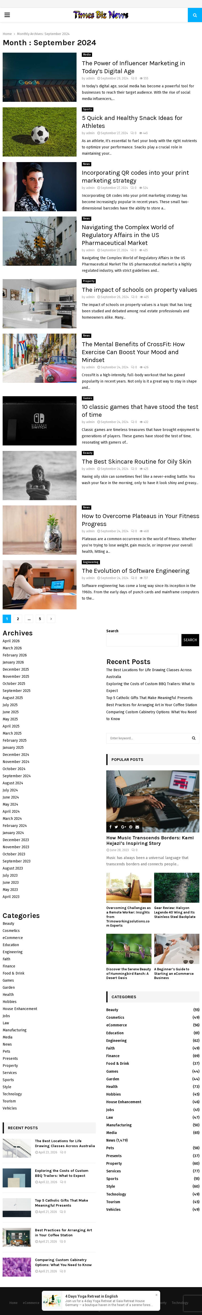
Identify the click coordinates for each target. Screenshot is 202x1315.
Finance (9, 966)
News (86, 164)
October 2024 (14, 769)
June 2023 (11, 882)
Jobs (6, 1016)
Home (13, 1303)
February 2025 (15, 740)
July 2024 (10, 790)
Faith (6, 959)
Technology (12, 1094)
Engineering (91, 562)
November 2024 (16, 762)
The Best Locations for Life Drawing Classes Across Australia (65, 1143)
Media (87, 54)
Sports (87, 109)
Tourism (9, 1101)
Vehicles (10, 1108)
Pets (6, 1051)
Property (88, 281)
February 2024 (15, 826)
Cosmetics (11, 930)
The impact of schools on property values (139, 289)
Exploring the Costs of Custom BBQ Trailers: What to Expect (61, 1173)
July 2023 (10, 875)
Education (11, 945)
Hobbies (10, 1002)
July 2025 (10, 705)
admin (90, 78)
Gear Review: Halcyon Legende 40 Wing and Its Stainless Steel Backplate (174, 912)
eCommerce (13, 938)
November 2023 (16, 847)
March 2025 (12, 733)
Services (10, 1073)
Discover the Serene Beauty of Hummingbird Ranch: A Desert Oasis (128, 973)
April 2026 (11, 641)
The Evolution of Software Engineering (135, 570)
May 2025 (10, 719)
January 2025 (13, 747)
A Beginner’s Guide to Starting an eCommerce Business (174, 973)
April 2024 (11, 811)
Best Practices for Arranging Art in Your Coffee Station (63, 1232)
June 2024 (11, 797)
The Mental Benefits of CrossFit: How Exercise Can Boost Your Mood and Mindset (133, 352)
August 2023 (13, 868)
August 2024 (13, 783)
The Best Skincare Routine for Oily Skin (136, 461)
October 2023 (14, 854)
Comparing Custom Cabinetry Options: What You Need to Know (63, 1262)
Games (87, 398)
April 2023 (11, 897)
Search (112, 631)
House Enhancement (20, 1009)
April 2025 (11, 726)
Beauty (87, 453)
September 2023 (17, 861)
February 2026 (15, 655)
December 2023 (16, 840)
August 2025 (13, 698)
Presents (10, 1058)
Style (7, 1087)
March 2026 (12, 648)
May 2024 (10, 804)
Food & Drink (13, 973)
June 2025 (11, 712)
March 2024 (12, 818)
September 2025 (17, 691)
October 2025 (14, 683)
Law (6, 1023)
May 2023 (10, 889)
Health (8, 994)
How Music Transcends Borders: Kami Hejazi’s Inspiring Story (150, 840)
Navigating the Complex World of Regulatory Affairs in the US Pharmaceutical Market (128, 235)
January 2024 (13, 833)
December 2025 (16, 669)
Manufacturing (15, 1030)
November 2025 (16, 676)
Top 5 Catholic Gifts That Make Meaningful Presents (61, 1202)
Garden (9, 987)
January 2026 (13, 662)
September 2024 (17, 776)
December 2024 (16, 754)
